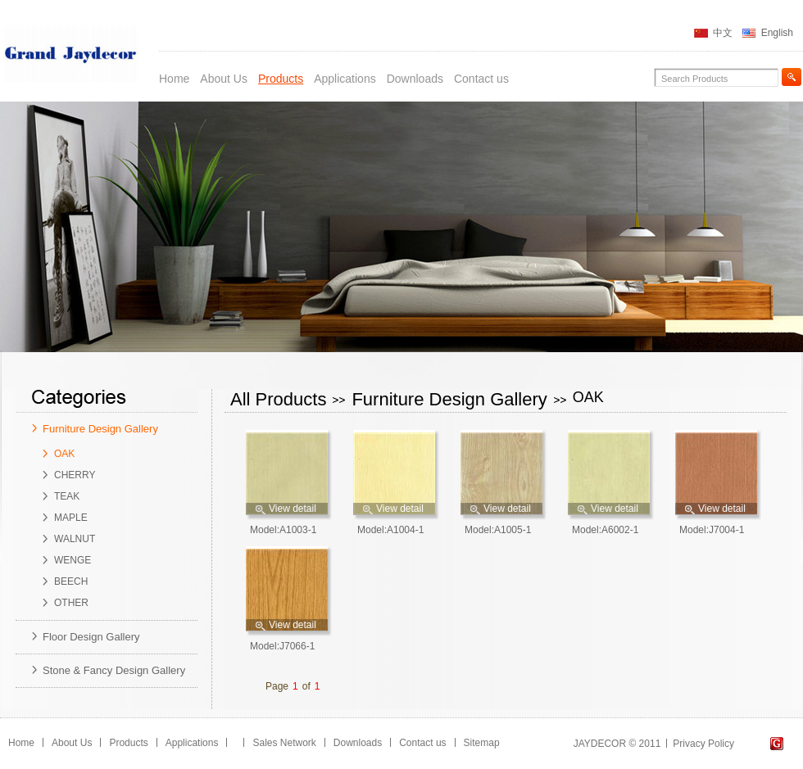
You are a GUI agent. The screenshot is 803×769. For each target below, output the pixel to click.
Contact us (481, 78)
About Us (223, 78)
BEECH (71, 581)
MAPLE (71, 517)
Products (280, 78)
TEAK (66, 496)
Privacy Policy (703, 743)
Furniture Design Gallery (100, 429)
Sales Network (283, 743)
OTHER (71, 602)
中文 (723, 32)
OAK (64, 453)
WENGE (72, 560)
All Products (278, 399)
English (777, 32)
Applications (345, 78)
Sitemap (482, 743)
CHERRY (74, 475)
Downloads (415, 78)
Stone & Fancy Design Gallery (114, 670)
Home (174, 78)
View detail (292, 508)
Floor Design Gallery (91, 637)
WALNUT (74, 539)
